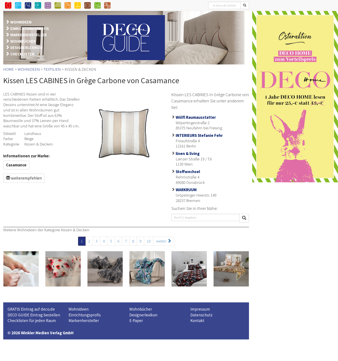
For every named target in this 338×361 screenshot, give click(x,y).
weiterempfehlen (24, 178)
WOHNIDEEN (20, 22)
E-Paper (136, 320)
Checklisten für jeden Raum (32, 320)
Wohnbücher (140, 309)
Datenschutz (201, 314)
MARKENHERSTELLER (28, 34)
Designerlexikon (143, 314)
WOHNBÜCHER (23, 41)
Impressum (200, 309)
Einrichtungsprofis (85, 314)
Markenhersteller (84, 320)
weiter (163, 241)
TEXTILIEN (52, 69)
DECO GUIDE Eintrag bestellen (34, 314)
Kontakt (197, 320)
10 (149, 241)
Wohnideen (79, 309)
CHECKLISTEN (22, 54)
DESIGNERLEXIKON (26, 47)
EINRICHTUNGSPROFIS (29, 28)
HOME (8, 69)
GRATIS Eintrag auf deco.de (31, 309)
